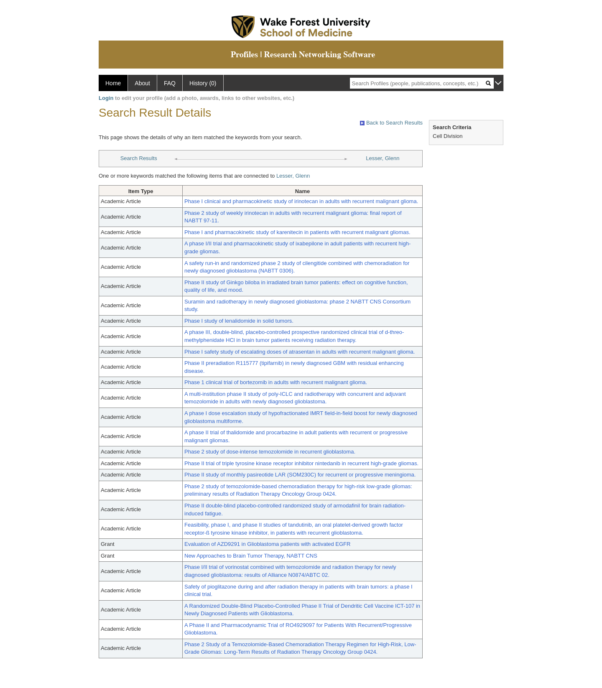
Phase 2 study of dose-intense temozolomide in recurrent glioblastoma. (269, 451)
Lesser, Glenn (382, 158)
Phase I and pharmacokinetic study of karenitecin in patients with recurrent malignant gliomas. (297, 232)
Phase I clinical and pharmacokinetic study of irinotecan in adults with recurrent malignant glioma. (301, 201)
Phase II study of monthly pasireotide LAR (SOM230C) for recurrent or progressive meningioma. (300, 474)
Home (113, 83)
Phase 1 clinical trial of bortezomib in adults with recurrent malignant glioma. (275, 382)
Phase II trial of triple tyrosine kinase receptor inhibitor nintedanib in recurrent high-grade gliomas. (301, 463)
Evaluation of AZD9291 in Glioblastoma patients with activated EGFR (267, 544)
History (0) (203, 83)
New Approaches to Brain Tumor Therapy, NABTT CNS (250, 556)
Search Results (138, 158)
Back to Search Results (391, 123)
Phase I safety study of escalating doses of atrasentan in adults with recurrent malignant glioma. (299, 352)
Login (106, 98)
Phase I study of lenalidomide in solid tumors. (238, 321)
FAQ (170, 83)
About (142, 83)
